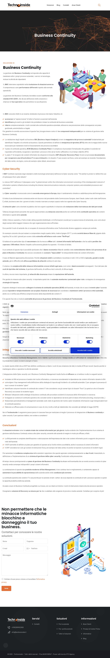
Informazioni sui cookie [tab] (85, 312)
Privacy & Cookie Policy (91, 629)
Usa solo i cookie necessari (25, 350)
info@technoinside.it (19, 632)
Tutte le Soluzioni (65, 634)
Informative (87, 634)
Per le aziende (64, 624)
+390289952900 (18, 627)
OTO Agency (70, 654)
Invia (6, 588)
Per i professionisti (65, 629)
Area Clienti (76, 5)
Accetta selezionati (55, 350)
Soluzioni (50, 5)
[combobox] (28, 548)
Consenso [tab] (24, 312)
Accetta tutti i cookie (84, 350)
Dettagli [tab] (55, 312)
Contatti (66, 5)
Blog (58, 5)
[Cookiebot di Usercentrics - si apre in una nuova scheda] (90, 306)
